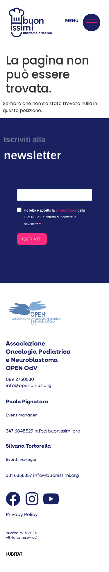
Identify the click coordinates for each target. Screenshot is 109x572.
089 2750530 (20, 379)
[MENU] (91, 22)
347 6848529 (19, 431)
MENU (71, 21)
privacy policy (66, 210)
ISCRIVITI (32, 238)
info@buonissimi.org (57, 431)
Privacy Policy (22, 514)
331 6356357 (19, 475)
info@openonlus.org (28, 385)
